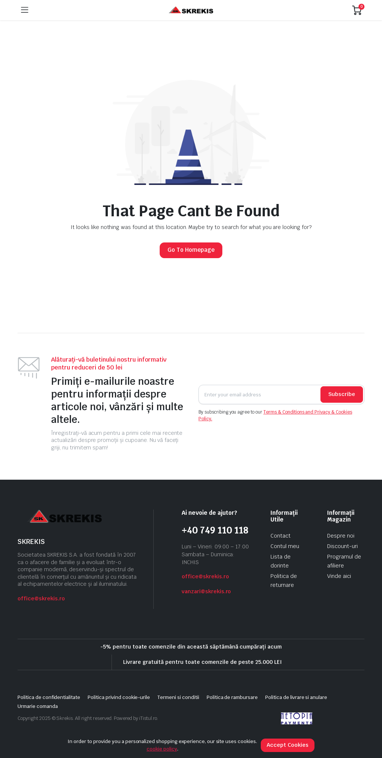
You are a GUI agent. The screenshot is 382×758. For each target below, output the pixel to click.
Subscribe (341, 394)
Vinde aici (339, 576)
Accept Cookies (288, 745)
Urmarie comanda (38, 706)
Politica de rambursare (232, 697)
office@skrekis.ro (41, 598)
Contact (280, 535)
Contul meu (284, 546)
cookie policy (162, 749)
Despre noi (340, 535)
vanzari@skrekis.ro (206, 591)
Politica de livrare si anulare (296, 697)
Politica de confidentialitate (49, 697)
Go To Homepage (191, 249)
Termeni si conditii (178, 697)
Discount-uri (342, 546)
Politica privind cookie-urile (119, 697)
